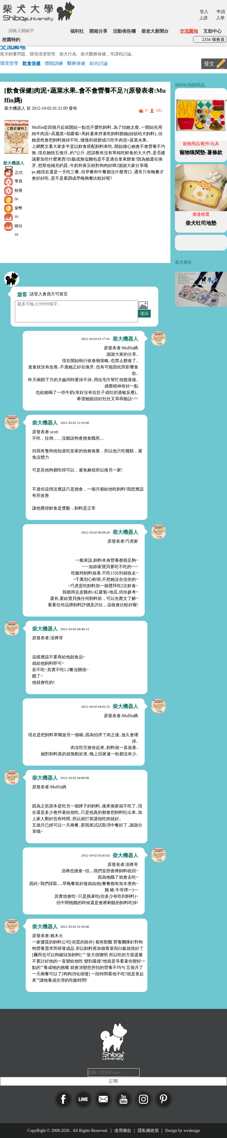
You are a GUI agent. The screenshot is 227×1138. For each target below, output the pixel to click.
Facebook (63, 1099)
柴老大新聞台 (155, 31)
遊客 (22, 295)
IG (143, 1099)
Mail (103, 1099)
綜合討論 (99, 63)
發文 (209, 64)
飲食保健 (31, 63)
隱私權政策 (148, 1130)
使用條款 (122, 1130)
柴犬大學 (37, 11)
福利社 (77, 31)
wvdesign (191, 1130)
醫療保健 (76, 63)
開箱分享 (98, 31)
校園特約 (11, 39)
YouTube (123, 1099)
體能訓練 (54, 63)
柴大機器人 (13, 163)
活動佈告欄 (124, 31)
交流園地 (189, 31)
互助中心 (212, 31)
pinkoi (163, 1099)
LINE (83, 1099)
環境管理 (9, 63)
